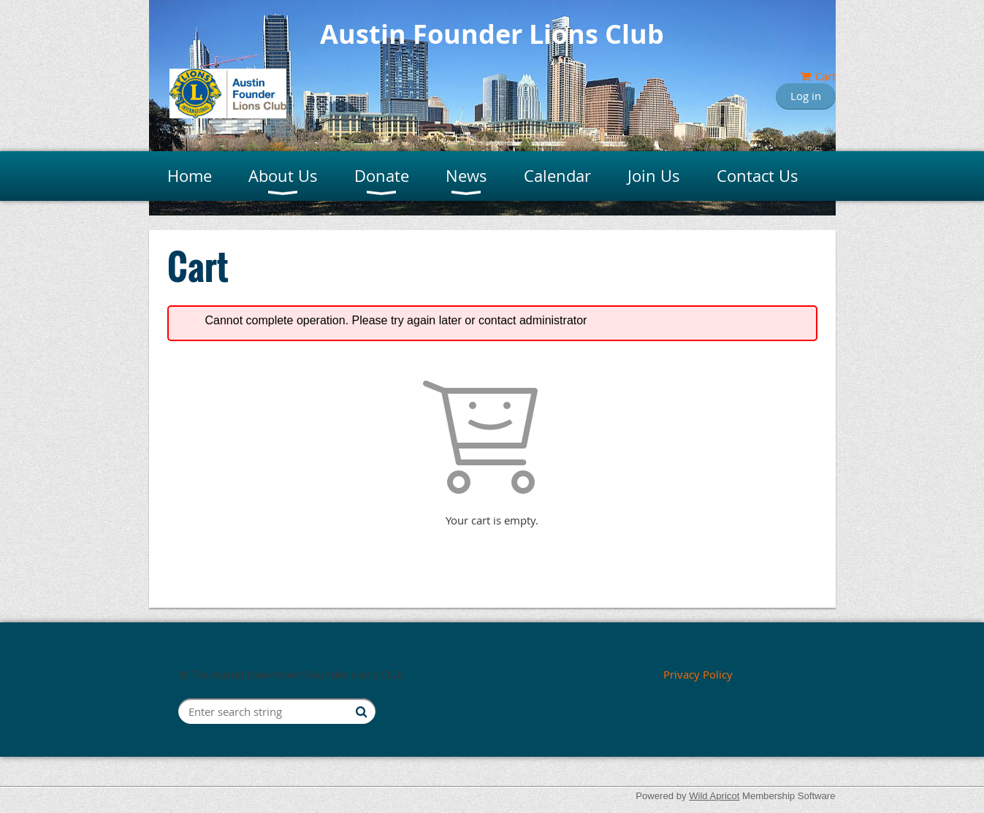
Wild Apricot (714, 795)
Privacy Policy (698, 674)
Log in (805, 95)
